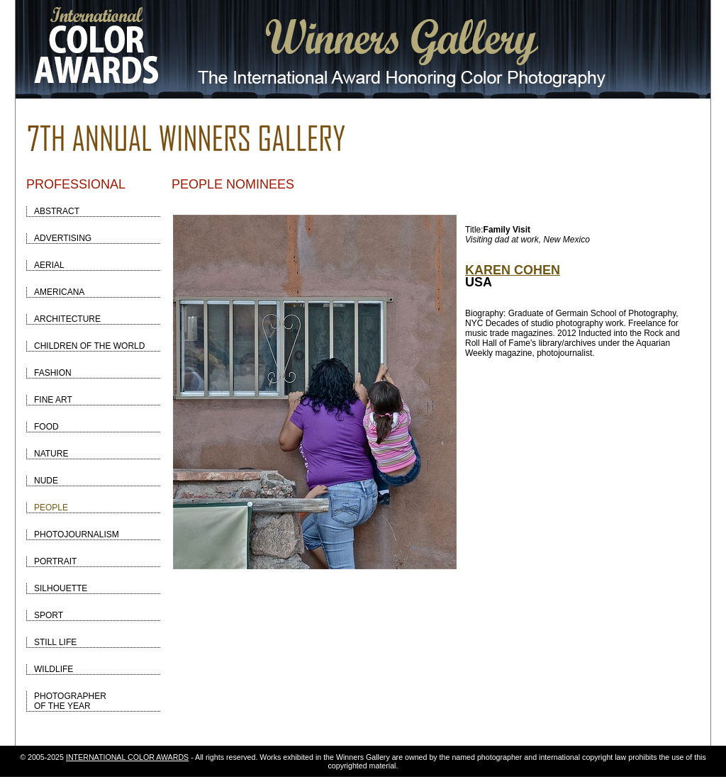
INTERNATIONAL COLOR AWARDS (127, 757)
